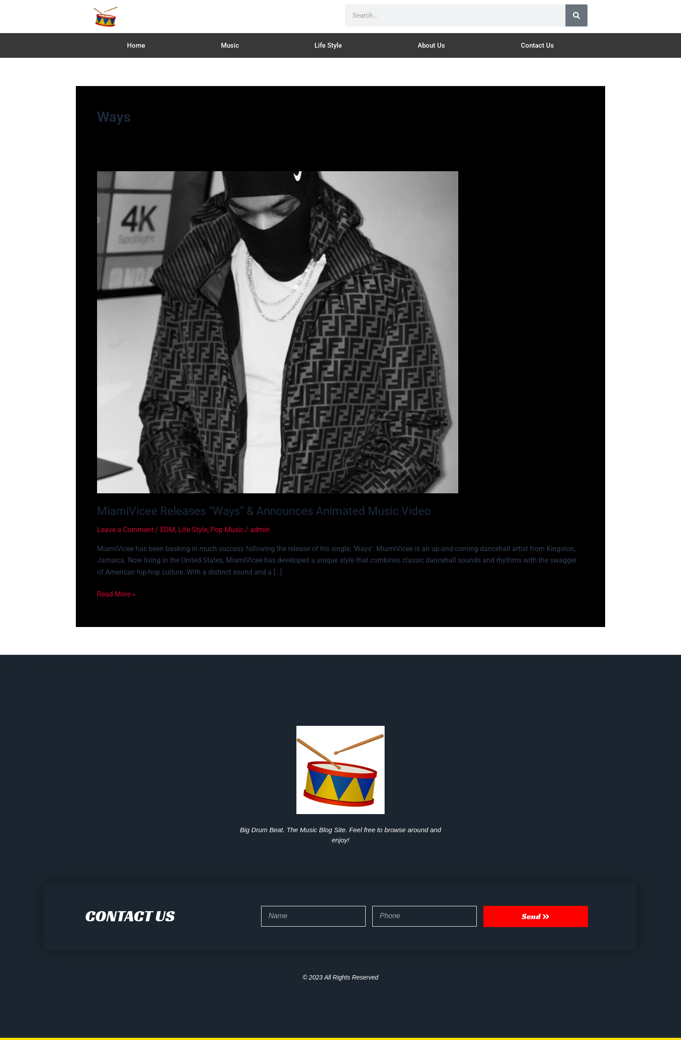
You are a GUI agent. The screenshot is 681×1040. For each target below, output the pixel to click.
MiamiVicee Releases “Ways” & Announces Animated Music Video (264, 511)
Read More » (116, 593)
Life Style (328, 45)
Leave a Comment (125, 530)
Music (230, 45)
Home (136, 45)
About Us (431, 45)
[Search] (576, 15)
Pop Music (226, 530)
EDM (167, 530)
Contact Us (537, 45)
